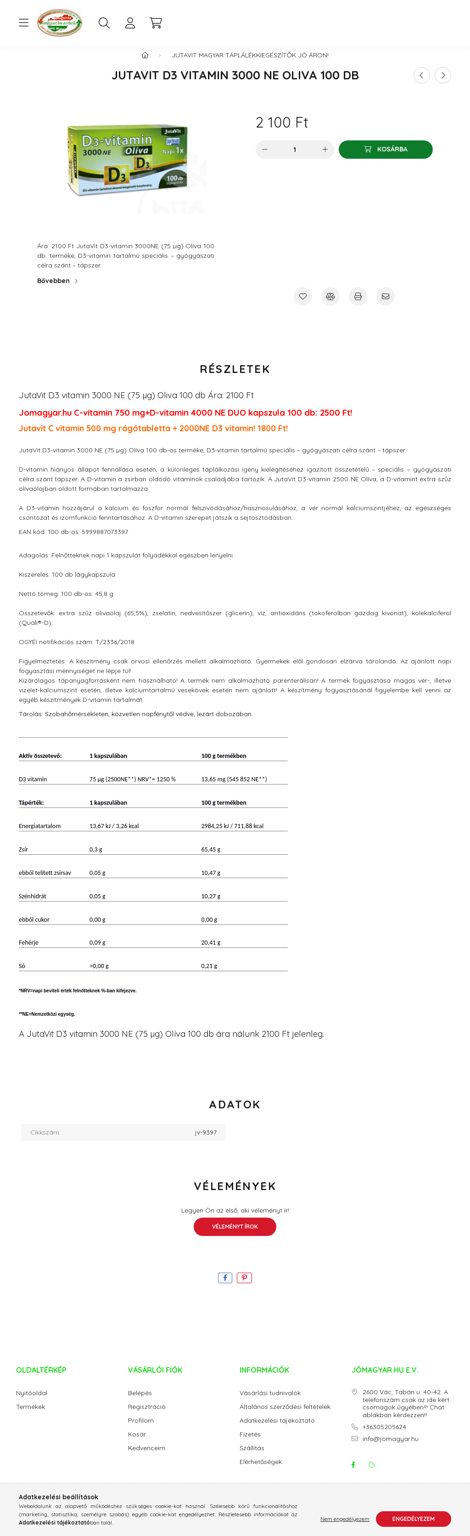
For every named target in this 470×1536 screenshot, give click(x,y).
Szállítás (252, 1457)
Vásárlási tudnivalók (270, 1402)
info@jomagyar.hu (391, 1448)
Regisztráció (147, 1416)
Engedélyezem (413, 1518)
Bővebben (53, 290)
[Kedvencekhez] (303, 305)
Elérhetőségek (261, 1471)
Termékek (30, 1416)
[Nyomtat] (358, 305)
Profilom (141, 1430)
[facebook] (225, 1287)
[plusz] (325, 159)
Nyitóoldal (31, 1402)
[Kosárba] (386, 159)
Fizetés (250, 1443)
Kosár (137, 1443)
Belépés (140, 1402)
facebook (353, 1474)
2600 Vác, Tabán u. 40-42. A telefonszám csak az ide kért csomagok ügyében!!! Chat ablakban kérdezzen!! (406, 1412)
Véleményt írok (235, 1235)
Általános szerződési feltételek (285, 1416)
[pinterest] (244, 1287)
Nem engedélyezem (344, 1518)
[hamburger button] (23, 23)
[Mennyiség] (295, 159)
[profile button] (130, 23)
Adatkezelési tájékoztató (277, 1430)
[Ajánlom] (385, 305)
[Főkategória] (145, 64)
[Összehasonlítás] (330, 305)
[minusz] (265, 159)
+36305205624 (384, 1436)
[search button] (104, 23)
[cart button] (155, 23)
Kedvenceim (146, 1457)
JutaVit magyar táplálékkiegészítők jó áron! (250, 64)
